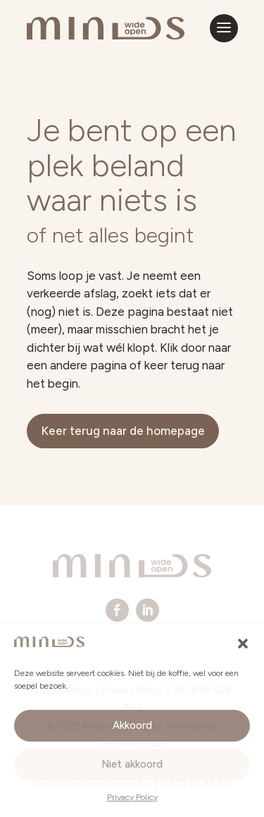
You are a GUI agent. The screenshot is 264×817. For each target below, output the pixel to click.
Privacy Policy (132, 797)
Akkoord (132, 725)
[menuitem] (117, 610)
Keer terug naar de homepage (123, 431)
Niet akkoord (132, 764)
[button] (243, 644)
